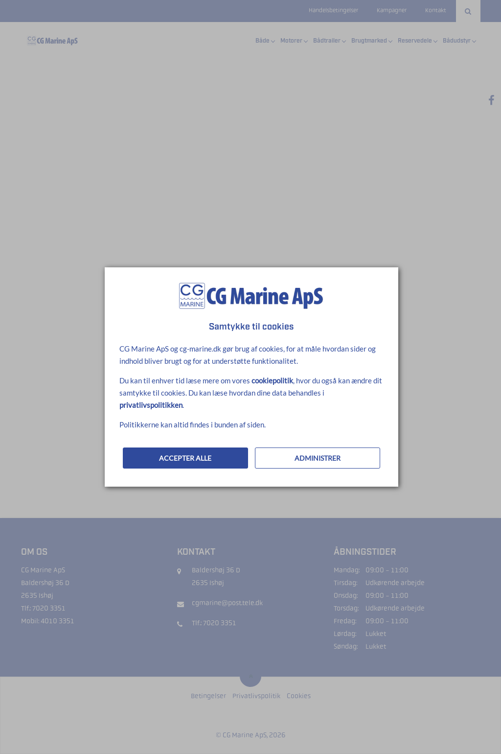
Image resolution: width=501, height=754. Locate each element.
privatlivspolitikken (150, 405)
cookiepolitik (272, 380)
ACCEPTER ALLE (185, 458)
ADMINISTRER (318, 458)
